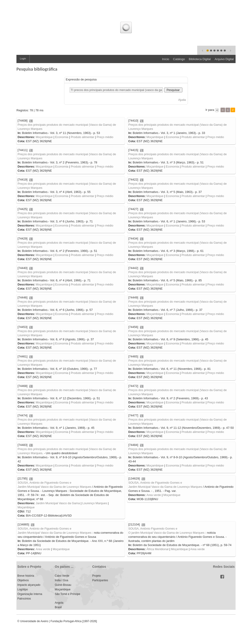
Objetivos (23, 580)
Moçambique (44, 137)
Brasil (58, 607)
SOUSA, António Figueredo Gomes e (152, 528)
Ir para (210, 110)
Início (165, 59)
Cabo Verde (62, 575)
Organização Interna (29, 594)
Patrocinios (24, 598)
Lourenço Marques (94, 503)
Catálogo (179, 59)
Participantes (100, 580)
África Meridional (157, 549)
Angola (59, 602)
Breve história (25, 575)
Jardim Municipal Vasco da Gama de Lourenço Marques (54, 486)
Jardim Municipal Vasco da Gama (58, 503)
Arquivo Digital (224, 59)
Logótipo (22, 589)
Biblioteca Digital (200, 59)
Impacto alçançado (28, 584)
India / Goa (61, 580)
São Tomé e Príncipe (67, 594)
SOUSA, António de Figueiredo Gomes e (44, 482)
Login (23, 58)
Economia (61, 137)
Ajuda (182, 99)
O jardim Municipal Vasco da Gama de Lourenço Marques (166, 532)
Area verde (153, 495)
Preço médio (105, 137)
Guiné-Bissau (63, 584)
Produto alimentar (82, 137)
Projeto (96, 575)
